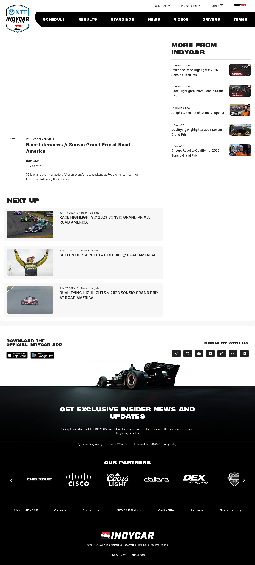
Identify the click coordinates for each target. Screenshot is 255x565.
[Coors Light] (117, 479)
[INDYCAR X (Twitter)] (187, 353)
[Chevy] (39, 479)
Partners (197, 510)
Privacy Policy (118, 554)
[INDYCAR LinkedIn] (244, 353)
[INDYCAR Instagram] (176, 353)
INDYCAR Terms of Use (127, 444)
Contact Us (91, 510)
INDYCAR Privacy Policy (163, 444)
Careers (60, 510)
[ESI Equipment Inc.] (234, 479)
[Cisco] (78, 479)
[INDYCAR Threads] (233, 353)
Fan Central (158, 5)
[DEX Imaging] (195, 479)
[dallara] (156, 479)
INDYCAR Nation (128, 510)
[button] (10, 480)
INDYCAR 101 (189, 5)
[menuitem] (54, 19)
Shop (217, 5)
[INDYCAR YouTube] (210, 353)
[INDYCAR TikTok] (221, 353)
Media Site (165, 510)
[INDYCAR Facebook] (199, 353)
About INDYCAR (26, 510)
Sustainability (231, 510)
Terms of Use (138, 554)
